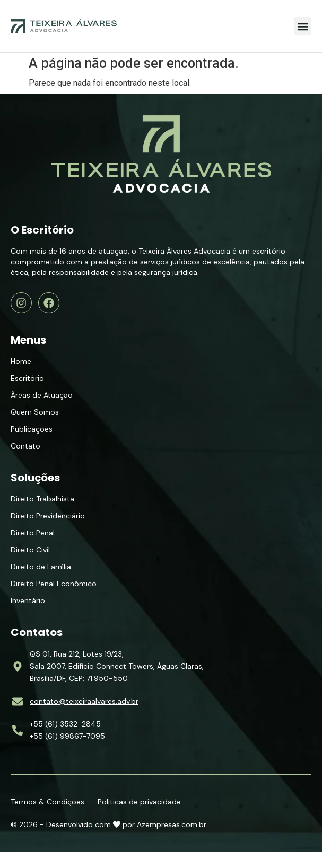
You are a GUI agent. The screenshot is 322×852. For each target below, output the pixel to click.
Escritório (27, 378)
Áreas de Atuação (42, 395)
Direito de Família (41, 566)
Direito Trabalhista (42, 499)
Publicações (32, 429)
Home (21, 361)
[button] (302, 26)
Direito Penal (33, 532)
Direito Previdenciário (48, 516)
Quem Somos (35, 412)
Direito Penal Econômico (54, 583)
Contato (25, 446)
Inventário (28, 600)
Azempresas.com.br (171, 824)
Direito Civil (30, 549)
